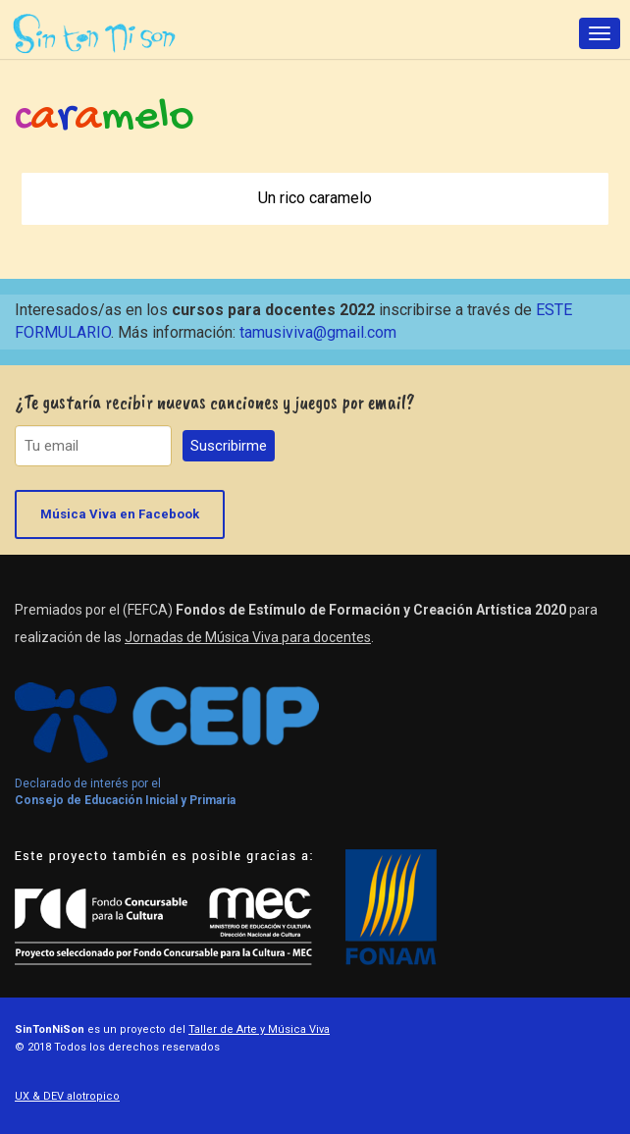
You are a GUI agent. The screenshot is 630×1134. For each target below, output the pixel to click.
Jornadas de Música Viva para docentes (248, 637)
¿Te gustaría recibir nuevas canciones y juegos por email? (215, 402)
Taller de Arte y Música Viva (259, 1029)
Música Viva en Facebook (119, 514)
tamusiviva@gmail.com (317, 332)
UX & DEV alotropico (67, 1096)
